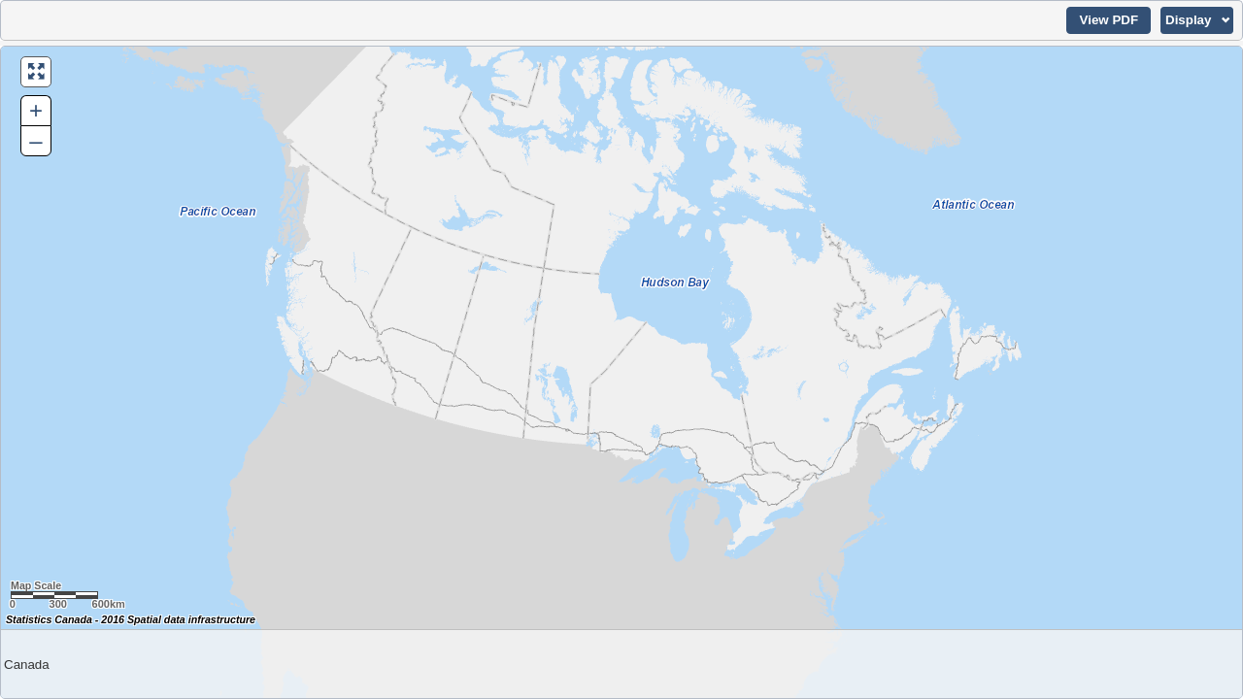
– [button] (35, 140)
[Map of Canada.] (621, 372)
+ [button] (36, 110)
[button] (1108, 20)
